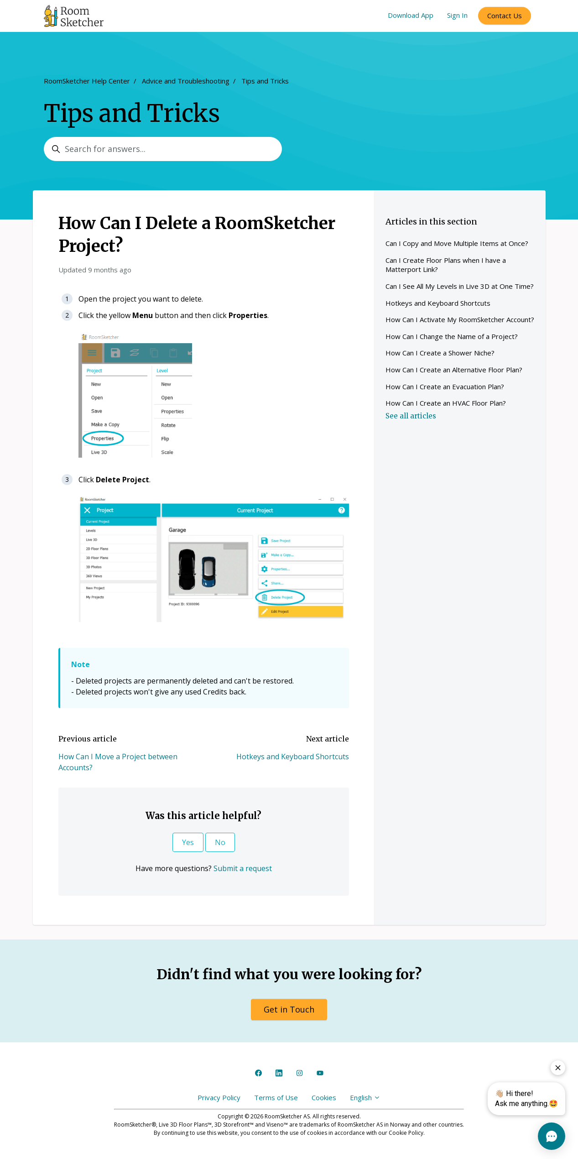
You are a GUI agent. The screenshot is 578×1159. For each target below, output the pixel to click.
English (365, 1097)
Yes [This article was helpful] (188, 842)
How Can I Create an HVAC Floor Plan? (445, 402)
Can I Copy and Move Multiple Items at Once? (456, 243)
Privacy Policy (219, 1097)
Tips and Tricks (265, 80)
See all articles (410, 416)
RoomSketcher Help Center (87, 80)
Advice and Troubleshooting (185, 80)
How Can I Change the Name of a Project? (451, 336)
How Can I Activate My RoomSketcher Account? (459, 319)
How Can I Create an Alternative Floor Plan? (453, 369)
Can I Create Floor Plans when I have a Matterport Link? (445, 265)
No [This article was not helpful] (220, 842)
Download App (410, 15)
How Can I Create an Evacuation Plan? (444, 386)
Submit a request (242, 868)
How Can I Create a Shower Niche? (440, 352)
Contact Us (504, 15)
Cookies (324, 1097)
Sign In (457, 15)
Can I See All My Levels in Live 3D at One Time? (459, 286)
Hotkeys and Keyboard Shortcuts (292, 757)
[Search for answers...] (163, 149)
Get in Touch (289, 1009)
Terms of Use (276, 1097)
